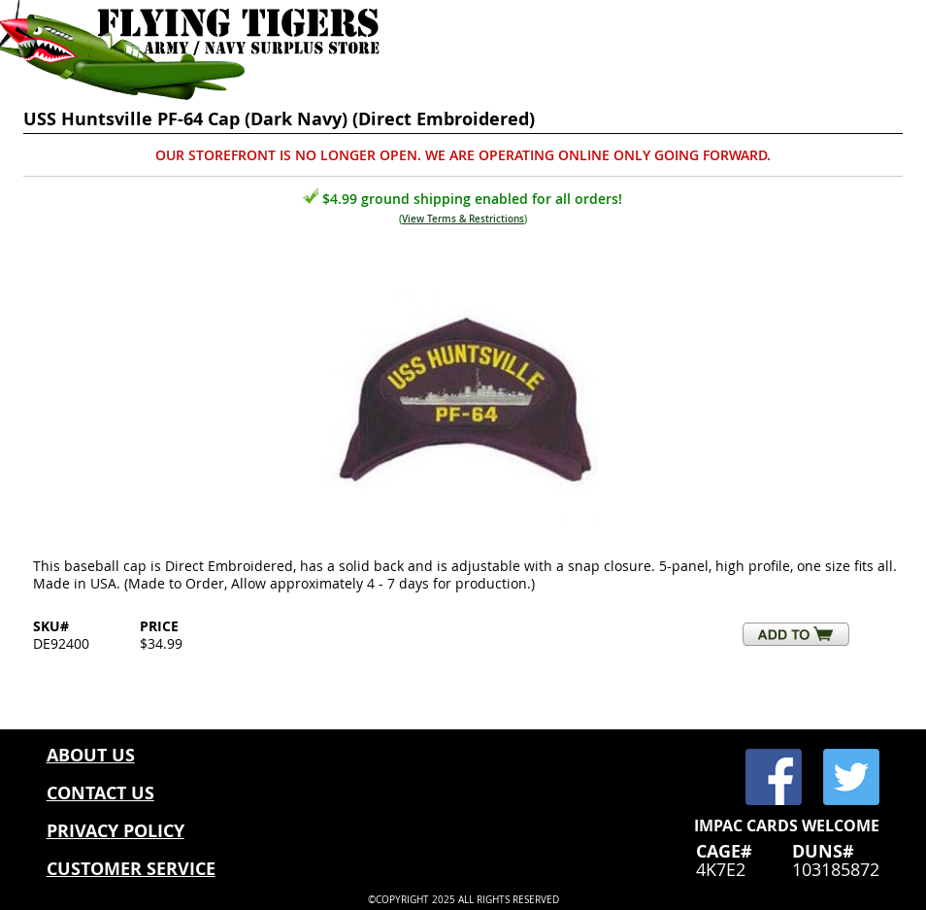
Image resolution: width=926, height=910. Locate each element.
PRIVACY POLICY (115, 831)
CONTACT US (100, 793)
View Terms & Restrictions (463, 219)
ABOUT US (91, 755)
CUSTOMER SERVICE (131, 869)
